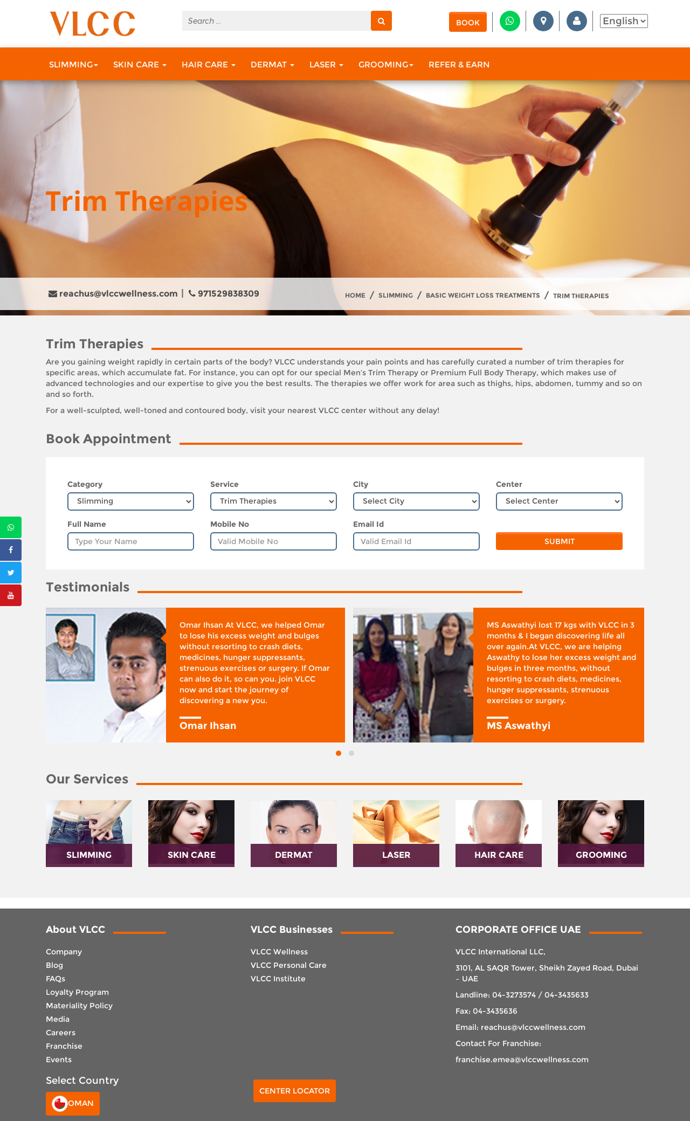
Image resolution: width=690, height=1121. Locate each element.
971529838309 (224, 293)
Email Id (368, 524)
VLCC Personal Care (289, 965)
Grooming (385, 64)
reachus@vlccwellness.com (113, 293)
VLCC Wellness (279, 952)
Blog (54, 965)
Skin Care (140, 64)
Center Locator (294, 1091)
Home (355, 295)
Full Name (86, 524)
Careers (60, 1032)
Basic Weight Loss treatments (483, 295)
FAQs (55, 979)
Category (84, 484)
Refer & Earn (459, 64)
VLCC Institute (278, 979)
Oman (73, 1104)
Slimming (73, 64)
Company (64, 952)
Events (59, 1059)
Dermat (272, 64)
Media (58, 1019)
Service (224, 484)
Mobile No (229, 524)
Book (468, 22)
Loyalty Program (77, 992)
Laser (326, 64)
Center (509, 484)
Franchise (64, 1046)
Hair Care (209, 64)
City (360, 484)
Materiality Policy (79, 1005)
